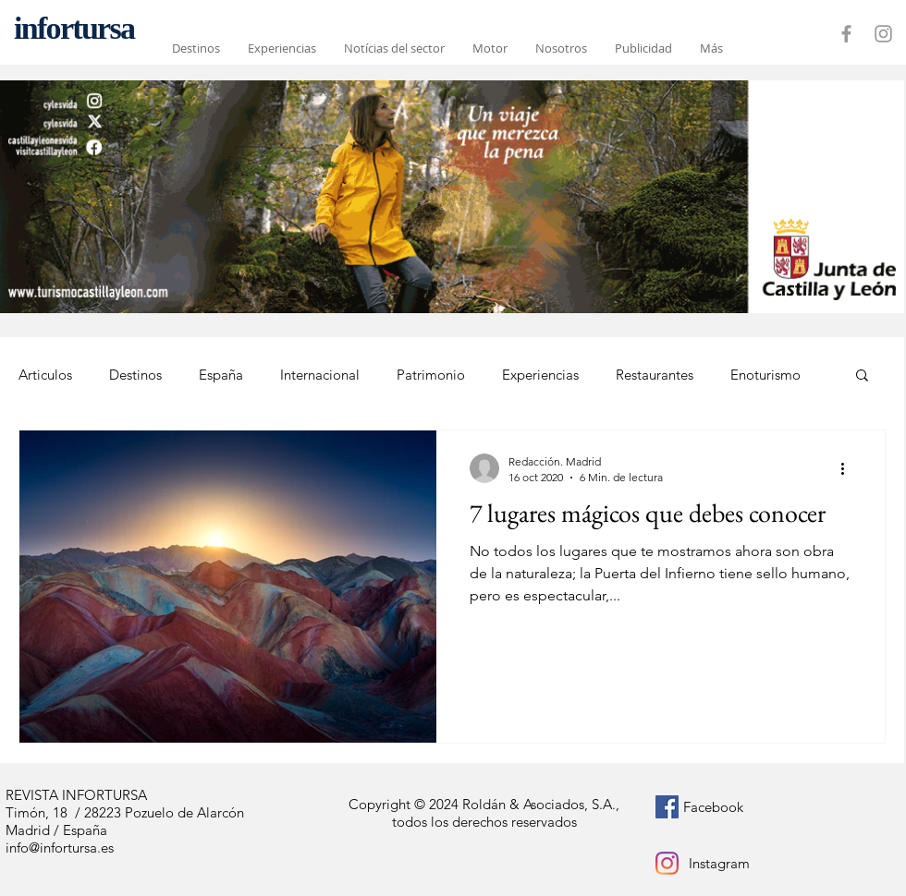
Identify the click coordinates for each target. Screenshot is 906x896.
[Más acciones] (849, 468)
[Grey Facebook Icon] (846, 33)
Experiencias (540, 374)
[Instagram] (667, 863)
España (221, 374)
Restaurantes (654, 374)
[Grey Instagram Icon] (883, 33)
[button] (862, 376)
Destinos (135, 374)
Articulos (45, 374)
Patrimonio (431, 374)
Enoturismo (765, 374)
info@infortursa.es (60, 847)
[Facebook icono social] (667, 806)
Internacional (320, 374)
